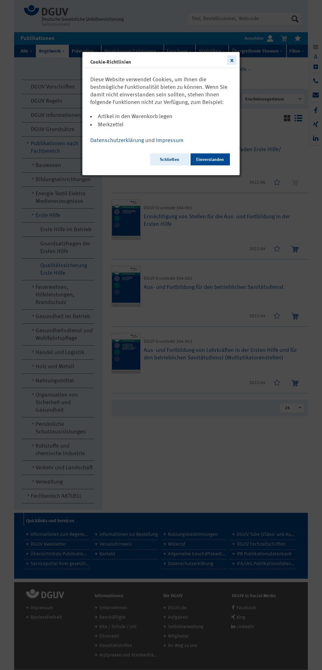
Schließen (169, 159)
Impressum (170, 140)
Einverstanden (210, 159)
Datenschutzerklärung (117, 140)
